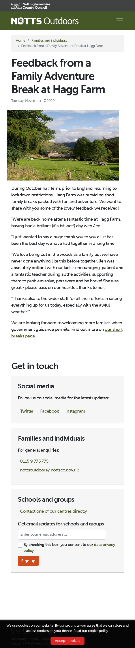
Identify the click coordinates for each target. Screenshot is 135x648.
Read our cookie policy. (91, 631)
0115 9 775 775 (34, 461)
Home (20, 40)
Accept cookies (67, 641)
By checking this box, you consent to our (69, 547)
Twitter (27, 411)
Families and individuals (49, 40)
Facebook (49, 411)
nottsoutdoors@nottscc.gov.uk (49, 470)
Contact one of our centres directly (53, 511)
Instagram (75, 411)
